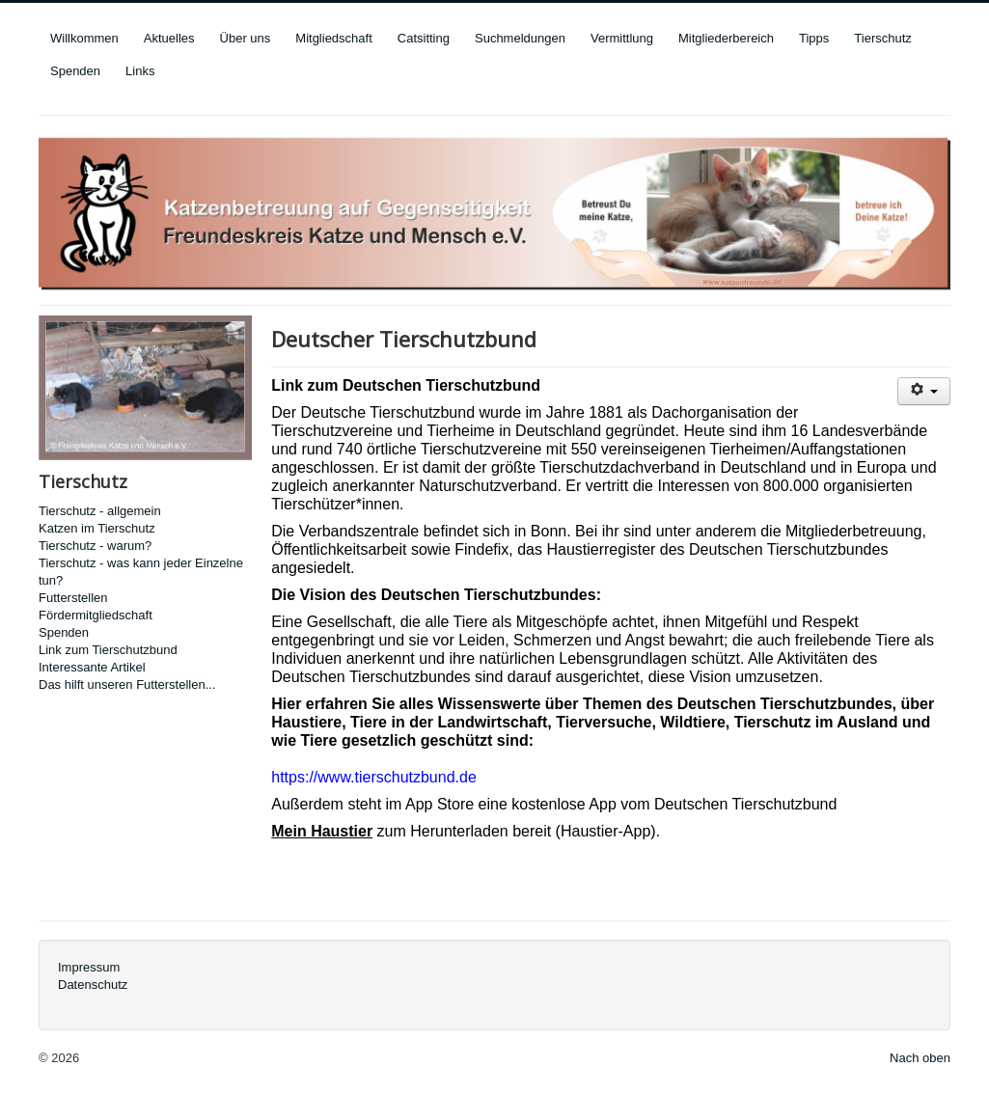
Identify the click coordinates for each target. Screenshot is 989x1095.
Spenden (75, 71)
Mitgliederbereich (726, 38)
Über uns (245, 38)
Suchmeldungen (520, 38)
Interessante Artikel (92, 667)
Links (139, 71)
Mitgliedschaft (333, 38)
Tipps (814, 38)
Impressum (89, 967)
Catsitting (424, 38)
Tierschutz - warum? (95, 545)
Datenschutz (92, 984)
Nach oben (920, 1058)
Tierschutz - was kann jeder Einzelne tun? (141, 572)
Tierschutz (882, 38)
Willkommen (84, 38)
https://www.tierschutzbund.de (374, 777)
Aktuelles (169, 38)
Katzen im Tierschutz (97, 528)
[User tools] (923, 391)
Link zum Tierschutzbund (108, 650)
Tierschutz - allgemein (100, 511)
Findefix (481, 549)
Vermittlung (622, 38)
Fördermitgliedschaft (95, 615)
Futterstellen (73, 597)
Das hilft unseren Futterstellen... (127, 684)
